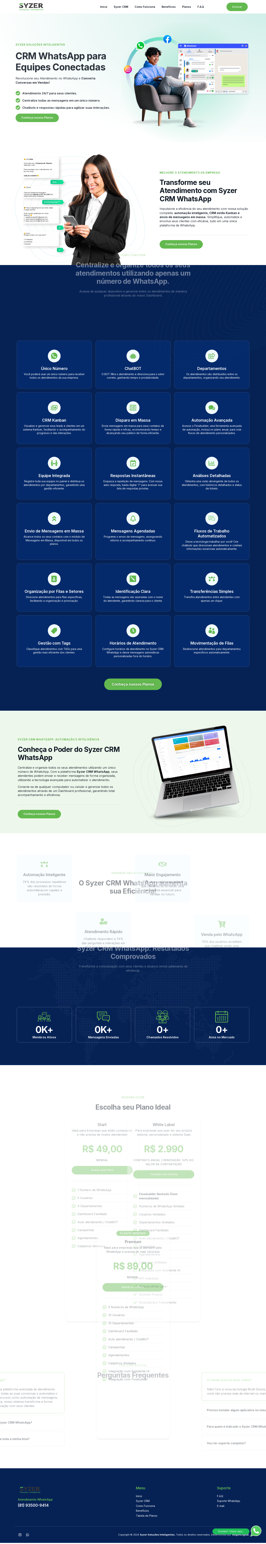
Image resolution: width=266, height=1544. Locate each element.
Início (103, 6)
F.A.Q (200, 6)
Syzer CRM (121, 6)
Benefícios (169, 6)
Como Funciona (145, 6)
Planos (186, 6)
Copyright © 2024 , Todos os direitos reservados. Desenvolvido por (183, 1535)
